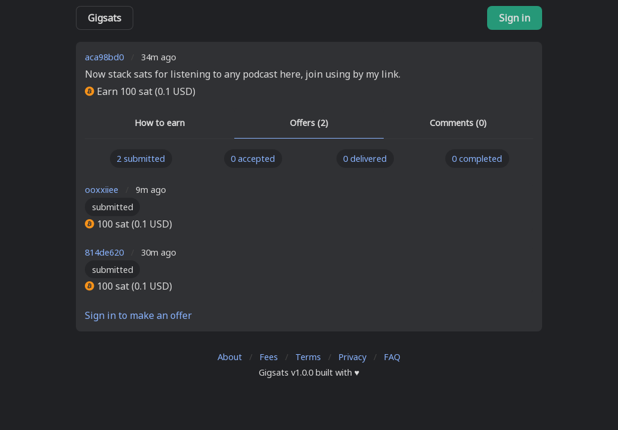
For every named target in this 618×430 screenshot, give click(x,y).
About (230, 357)
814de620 (104, 252)
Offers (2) (309, 122)
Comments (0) (458, 122)
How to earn (159, 122)
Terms (308, 357)
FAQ (392, 357)
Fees (268, 357)
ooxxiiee (101, 189)
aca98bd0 (104, 57)
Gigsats (104, 17)
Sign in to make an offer (138, 315)
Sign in (514, 17)
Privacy (352, 357)
